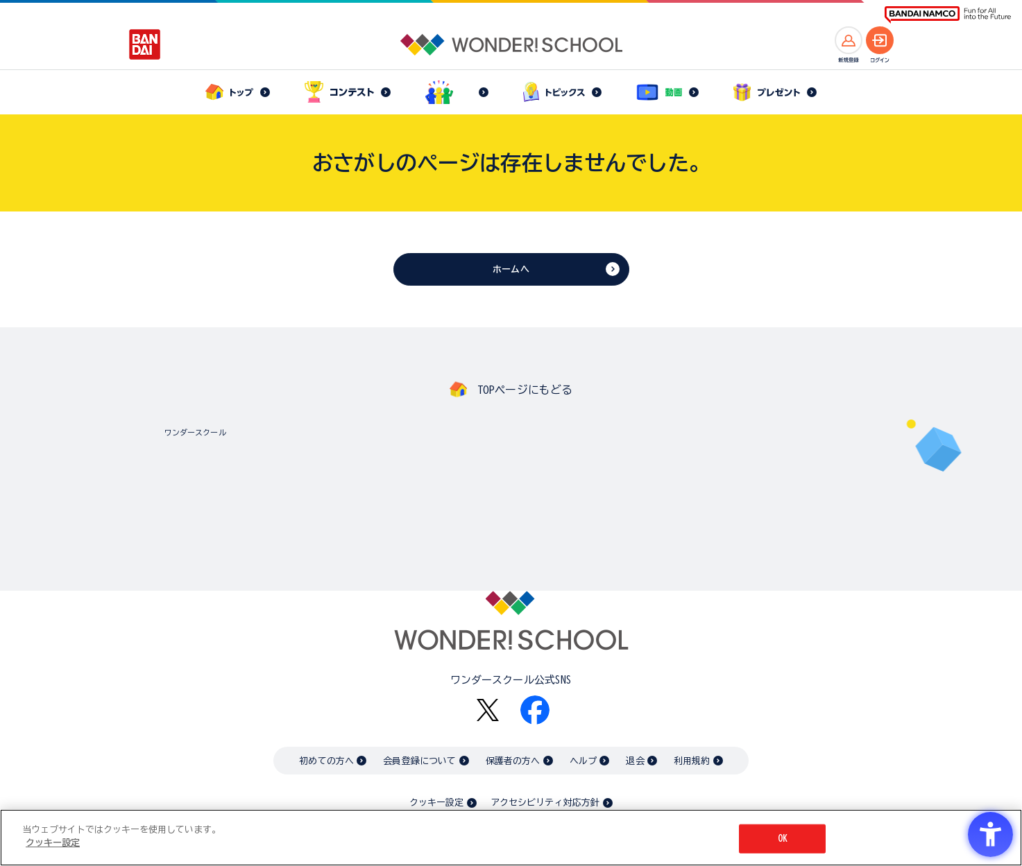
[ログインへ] (880, 40)
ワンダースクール (195, 432)
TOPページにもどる (525, 389)
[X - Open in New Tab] (488, 710)
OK (782, 838)
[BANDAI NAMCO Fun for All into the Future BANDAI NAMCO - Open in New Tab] (948, 15)
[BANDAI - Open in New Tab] (145, 44)
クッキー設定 (436, 802)
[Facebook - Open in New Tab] (535, 710)
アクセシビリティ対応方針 (545, 802)
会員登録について (419, 760)
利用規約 (692, 760)
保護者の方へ (513, 760)
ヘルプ (583, 760)
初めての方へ (326, 760)
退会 (635, 760)
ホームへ (511, 269)
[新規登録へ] (848, 40)
